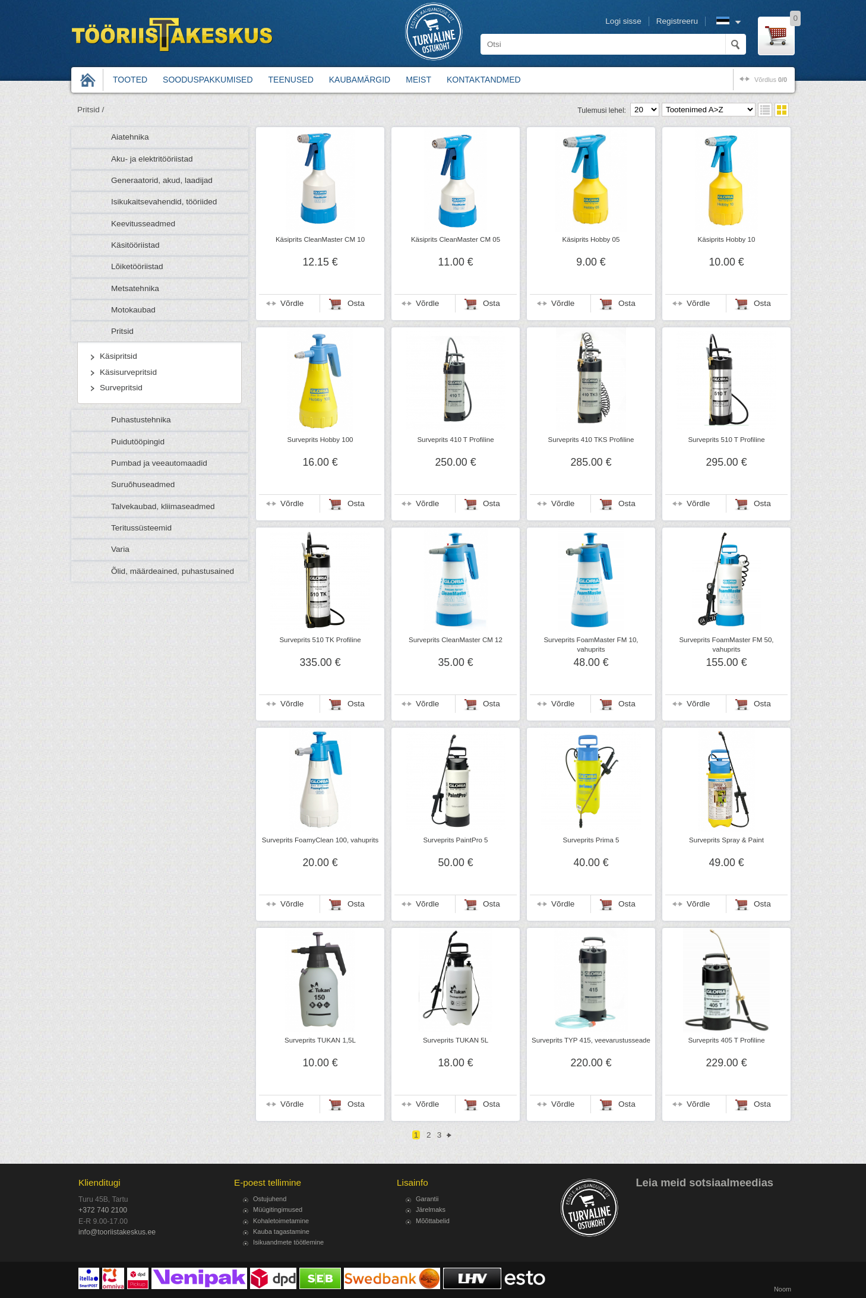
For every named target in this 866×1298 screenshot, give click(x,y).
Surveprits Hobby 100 (320, 439)
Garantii (427, 1198)
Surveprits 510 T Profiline (726, 439)
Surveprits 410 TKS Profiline (591, 439)
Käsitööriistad (135, 245)
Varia (120, 549)
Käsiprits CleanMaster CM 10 (320, 239)
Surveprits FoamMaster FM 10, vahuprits (590, 644)
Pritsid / (90, 109)
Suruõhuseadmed (143, 484)
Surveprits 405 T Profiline (726, 1040)
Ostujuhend (269, 1198)
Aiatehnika (129, 136)
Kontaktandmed (484, 79)
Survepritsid (121, 387)
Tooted (130, 79)
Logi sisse (623, 21)
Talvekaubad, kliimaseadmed (163, 506)
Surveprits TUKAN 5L (455, 1040)
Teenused (291, 79)
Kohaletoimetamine (281, 1220)
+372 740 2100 (102, 1210)
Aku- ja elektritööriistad (152, 158)
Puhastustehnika (141, 419)
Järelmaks (430, 1209)
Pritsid (122, 331)
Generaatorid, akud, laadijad (162, 180)
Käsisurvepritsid (128, 372)
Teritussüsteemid (141, 527)
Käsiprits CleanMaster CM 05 (455, 239)
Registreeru (677, 21)
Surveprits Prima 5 (591, 840)
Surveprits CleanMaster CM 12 (455, 639)
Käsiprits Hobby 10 (727, 239)
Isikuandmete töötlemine (288, 1242)
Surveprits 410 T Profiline (455, 439)
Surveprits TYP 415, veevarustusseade (591, 1040)
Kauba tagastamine (281, 1231)
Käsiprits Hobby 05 (591, 239)
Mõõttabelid (433, 1220)
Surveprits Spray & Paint (726, 840)
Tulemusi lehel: (601, 110)
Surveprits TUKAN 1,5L (320, 1040)
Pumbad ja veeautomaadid (159, 463)
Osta (356, 303)
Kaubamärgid (359, 79)
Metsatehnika (135, 288)
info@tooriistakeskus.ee (117, 1232)
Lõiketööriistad (137, 266)
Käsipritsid (118, 356)
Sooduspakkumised (207, 79)
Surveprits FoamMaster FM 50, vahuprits (726, 644)
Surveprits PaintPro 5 (455, 840)
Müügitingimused (277, 1209)
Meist (418, 79)
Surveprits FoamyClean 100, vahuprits (320, 840)
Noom (782, 1289)
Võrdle (292, 303)
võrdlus (770, 79)
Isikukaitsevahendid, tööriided (164, 201)
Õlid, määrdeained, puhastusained (172, 571)
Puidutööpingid (138, 441)
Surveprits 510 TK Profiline (320, 639)
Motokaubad (133, 309)
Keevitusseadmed (143, 223)
